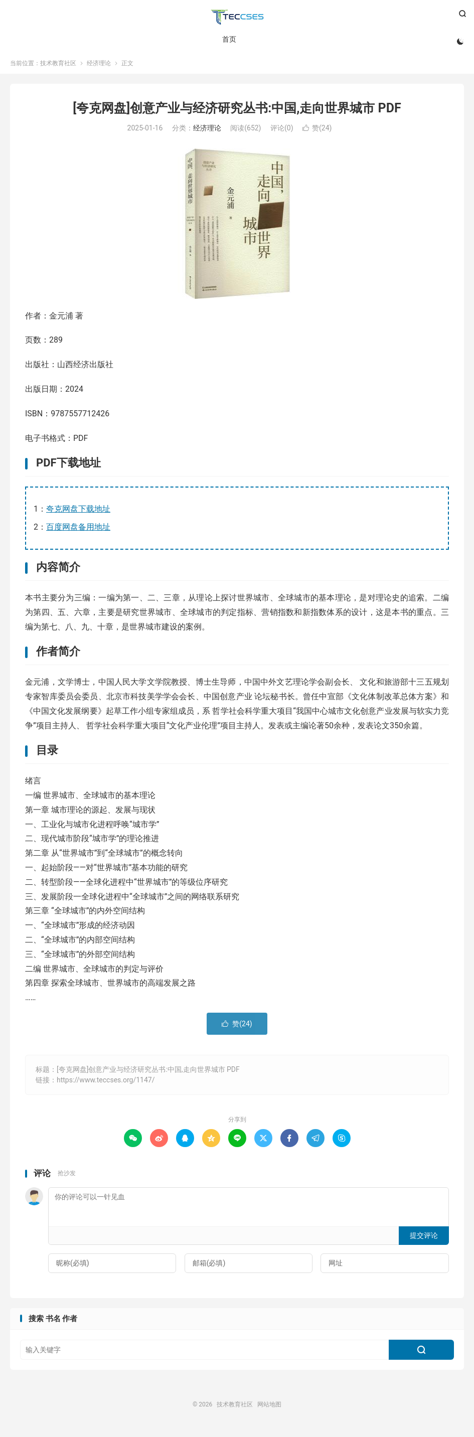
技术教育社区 (237, 18)
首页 (229, 40)
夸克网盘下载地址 (78, 513)
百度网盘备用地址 (78, 531)
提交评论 (424, 1239)
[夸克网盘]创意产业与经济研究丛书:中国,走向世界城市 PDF (237, 112)
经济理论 (99, 67)
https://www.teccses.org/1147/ (106, 1084)
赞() (317, 132)
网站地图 (269, 1408)
